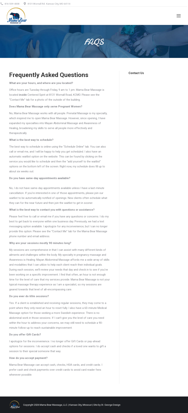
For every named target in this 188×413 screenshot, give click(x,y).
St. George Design (110, 404)
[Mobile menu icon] (178, 15)
